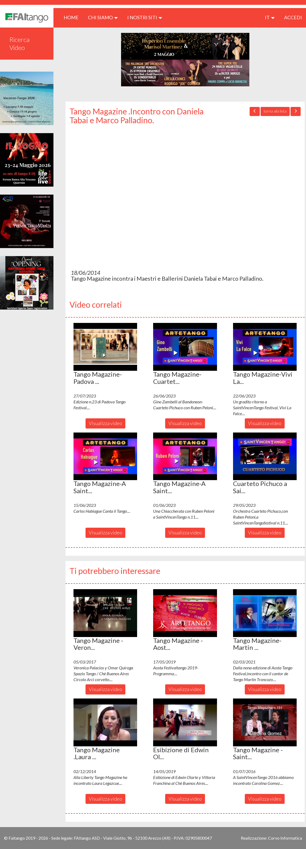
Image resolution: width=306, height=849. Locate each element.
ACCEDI (293, 17)
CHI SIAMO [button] (103, 17)
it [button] (270, 17)
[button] (105, 347)
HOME (73, 17)
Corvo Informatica (285, 837)
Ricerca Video (19, 43)
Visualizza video (105, 423)
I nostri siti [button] (144, 17)
